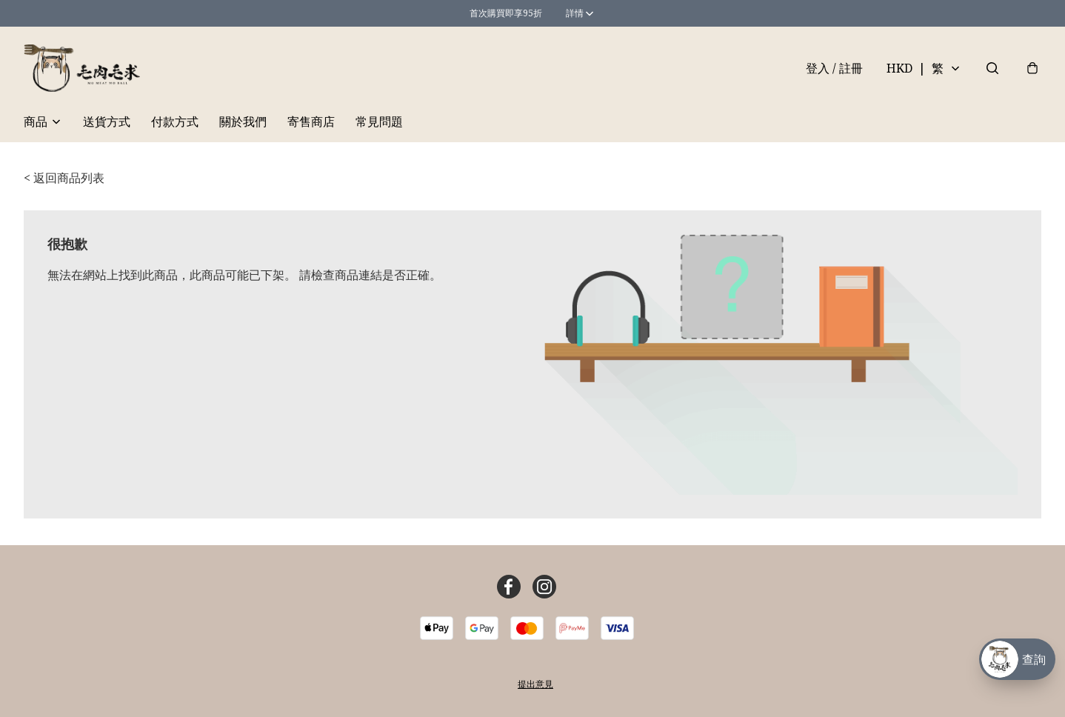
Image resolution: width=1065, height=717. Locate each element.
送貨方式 (106, 121)
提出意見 (535, 684)
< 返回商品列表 (64, 178)
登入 (834, 68)
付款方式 (174, 121)
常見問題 (379, 121)
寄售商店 (311, 121)
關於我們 (243, 121)
